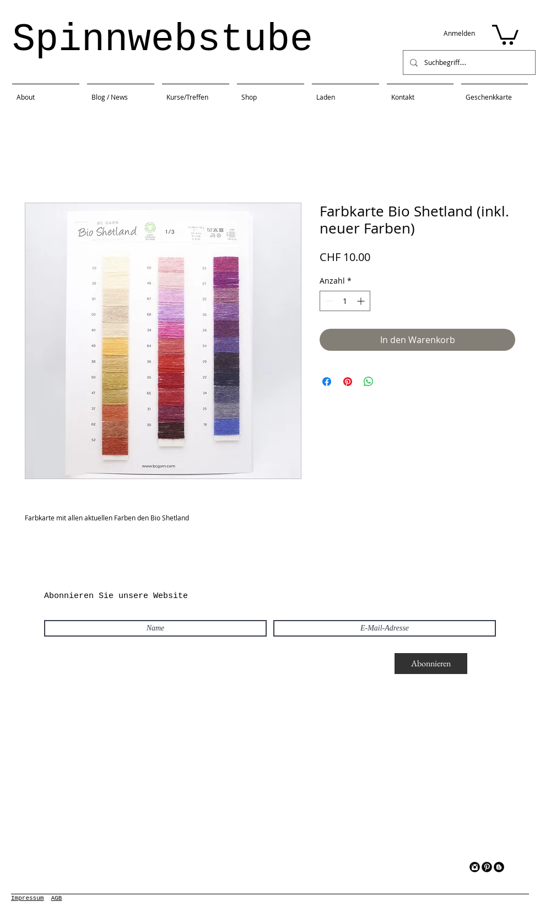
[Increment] (362, 301)
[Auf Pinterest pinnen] (347, 381)
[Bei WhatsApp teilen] (368, 381)
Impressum (27, 898)
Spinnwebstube (162, 40)
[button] (505, 34)
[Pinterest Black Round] (487, 867)
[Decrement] (328, 301)
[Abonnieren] (431, 663)
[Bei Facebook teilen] (326, 381)
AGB (56, 898)
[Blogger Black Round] (499, 867)
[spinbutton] (345, 301)
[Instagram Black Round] (474, 867)
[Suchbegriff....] (468, 62)
